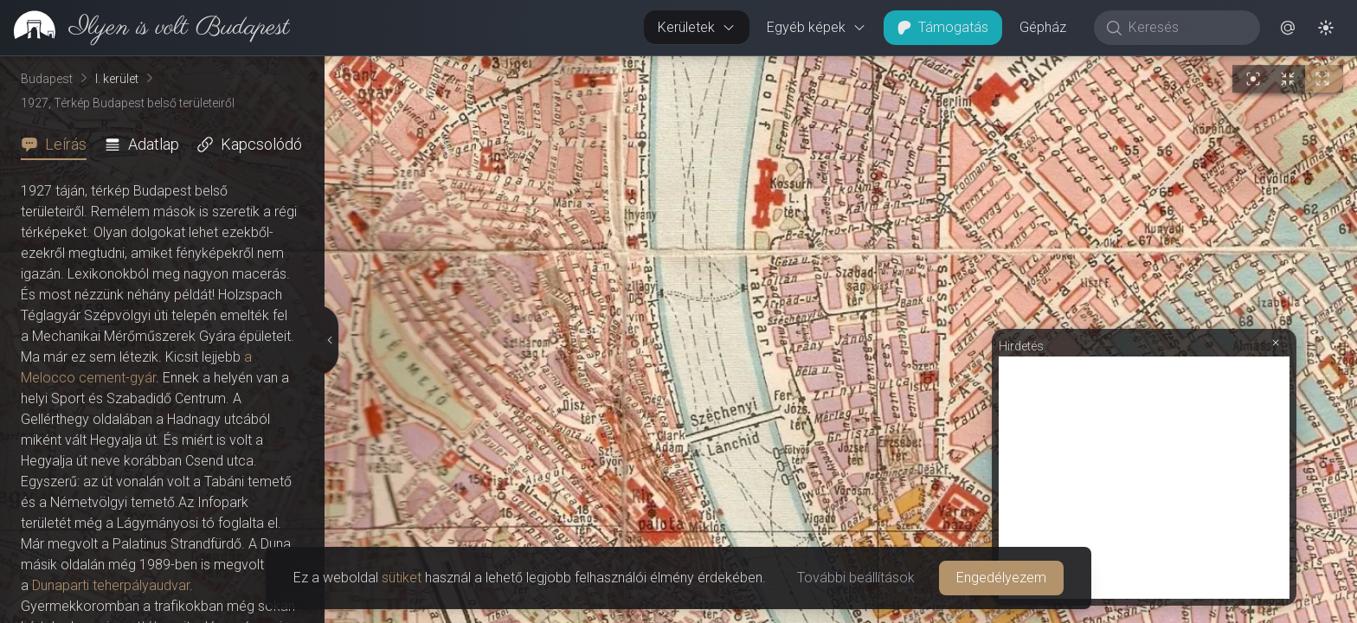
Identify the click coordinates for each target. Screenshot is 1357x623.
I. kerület (116, 79)
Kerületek (697, 27)
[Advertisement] (1144, 477)
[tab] (59, 144)
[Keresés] (1186, 27)
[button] (1287, 27)
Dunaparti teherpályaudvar (111, 585)
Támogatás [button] (942, 27)
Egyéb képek (816, 27)
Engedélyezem (1001, 577)
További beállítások (856, 577)
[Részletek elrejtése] (330, 340)
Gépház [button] (1042, 27)
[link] (145, 27)
